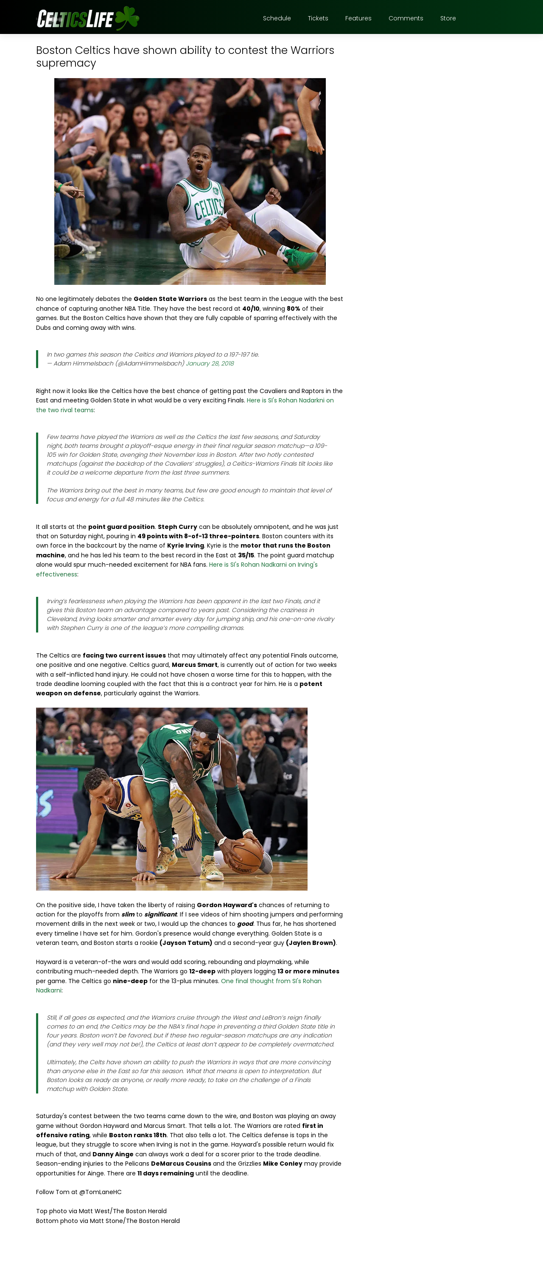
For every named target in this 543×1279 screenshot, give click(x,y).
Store (448, 18)
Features (358, 18)
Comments (406, 18)
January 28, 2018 (210, 363)
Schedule (277, 18)
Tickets (318, 18)
